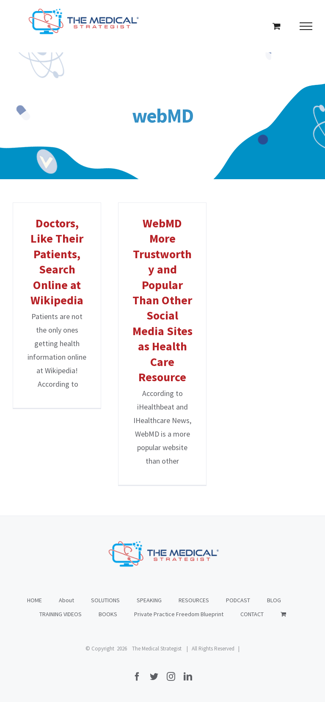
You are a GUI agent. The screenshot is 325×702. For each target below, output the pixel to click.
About (66, 600)
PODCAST (238, 600)
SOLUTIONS (105, 600)
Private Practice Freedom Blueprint (178, 614)
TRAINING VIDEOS (60, 614)
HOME (34, 600)
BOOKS (108, 614)
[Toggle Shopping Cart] (277, 26)
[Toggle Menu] (306, 26)
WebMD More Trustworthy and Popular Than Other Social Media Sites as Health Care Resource (162, 300)
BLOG (274, 600)
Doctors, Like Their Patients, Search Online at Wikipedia (56, 262)
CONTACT (252, 614)
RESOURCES (194, 600)
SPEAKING (149, 600)
